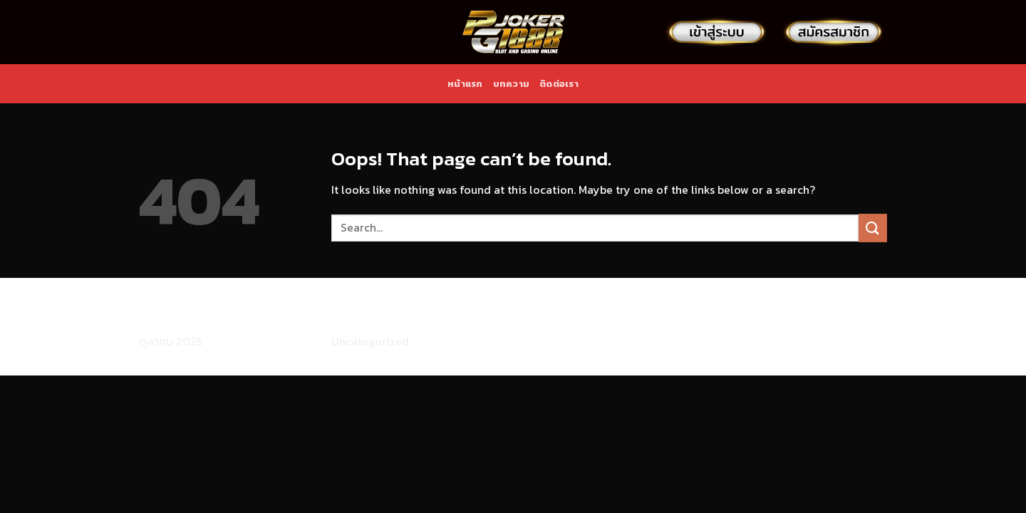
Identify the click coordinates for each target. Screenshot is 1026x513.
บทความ (511, 83)
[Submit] (873, 228)
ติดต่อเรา (559, 83)
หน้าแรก (465, 83)
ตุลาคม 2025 (170, 341)
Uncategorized (370, 341)
